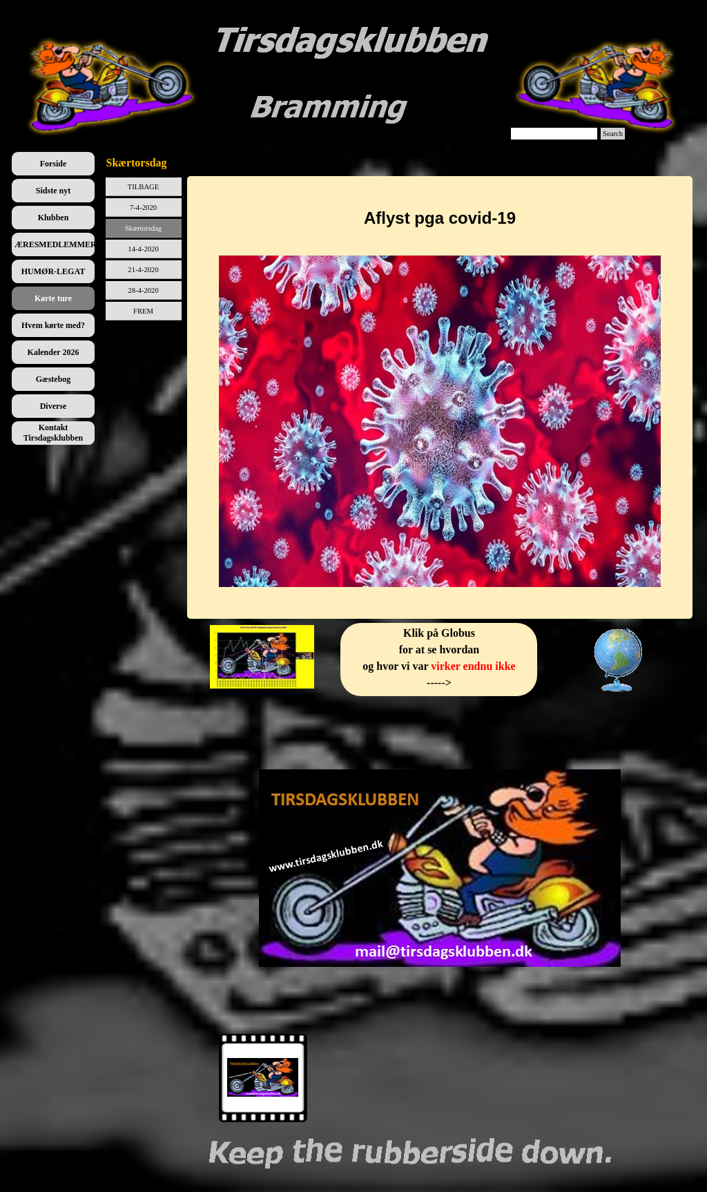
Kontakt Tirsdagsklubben (53, 433)
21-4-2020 (143, 269)
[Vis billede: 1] (263, 1078)
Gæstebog (53, 379)
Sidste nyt (53, 190)
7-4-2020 (143, 207)
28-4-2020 (143, 290)
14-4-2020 (143, 249)
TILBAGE (143, 187)
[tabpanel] (440, 397)
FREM (143, 311)
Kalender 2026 (53, 352)
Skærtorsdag (143, 228)
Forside (53, 164)
